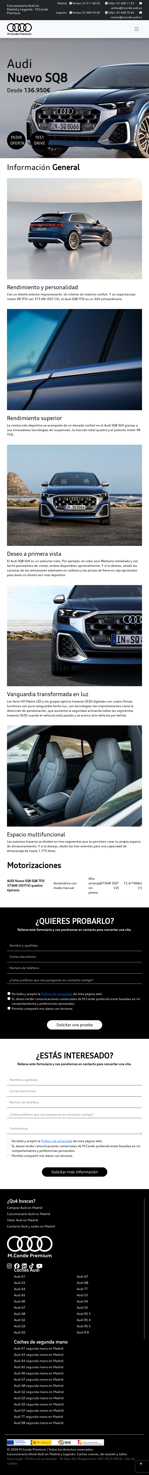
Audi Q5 (19, 1332)
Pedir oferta (17, 140)
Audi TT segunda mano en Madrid (38, 1417)
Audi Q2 (19, 1320)
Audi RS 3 (84, 1314)
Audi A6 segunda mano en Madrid (38, 1373)
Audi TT (82, 1289)
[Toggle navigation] (136, 29)
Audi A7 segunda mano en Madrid (38, 1379)
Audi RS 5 (84, 1326)
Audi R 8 (83, 1332)
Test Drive (39, 140)
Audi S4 (82, 1301)
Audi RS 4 (84, 1320)
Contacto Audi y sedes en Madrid (31, 1226)
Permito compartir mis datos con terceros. (42, 1009)
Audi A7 (19, 1307)
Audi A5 (19, 1295)
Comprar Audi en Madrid (24, 1208)
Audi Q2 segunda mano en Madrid (39, 1392)
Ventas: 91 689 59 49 (84, 12)
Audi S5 (82, 1307)
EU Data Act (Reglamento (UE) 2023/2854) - (92, 1459)
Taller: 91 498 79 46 (119, 12)
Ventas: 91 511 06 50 (84, 3)
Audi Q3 (19, 1326)
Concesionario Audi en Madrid (28, 1214)
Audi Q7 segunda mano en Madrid (39, 1410)
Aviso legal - (16, 1459)
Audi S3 (82, 1295)
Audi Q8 (82, 1283)
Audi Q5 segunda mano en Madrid (39, 1404)
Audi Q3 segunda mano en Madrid (39, 1398)
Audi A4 (19, 1289)
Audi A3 (19, 1283)
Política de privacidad (56, 994)
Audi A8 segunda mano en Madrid (38, 1386)
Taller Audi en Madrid (22, 1220)
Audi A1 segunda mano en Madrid (38, 1348)
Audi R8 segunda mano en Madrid (38, 1423)
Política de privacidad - (42, 1459)
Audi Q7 (82, 1276)
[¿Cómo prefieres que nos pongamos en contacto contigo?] (74, 980)
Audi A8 (19, 1314)
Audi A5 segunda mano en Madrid (38, 1367)
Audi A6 (19, 1301)
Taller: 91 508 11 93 (119, 3)
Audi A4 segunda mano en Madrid (38, 1361)
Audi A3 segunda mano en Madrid (38, 1355)
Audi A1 (19, 1276)
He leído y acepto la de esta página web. (57, 994)
